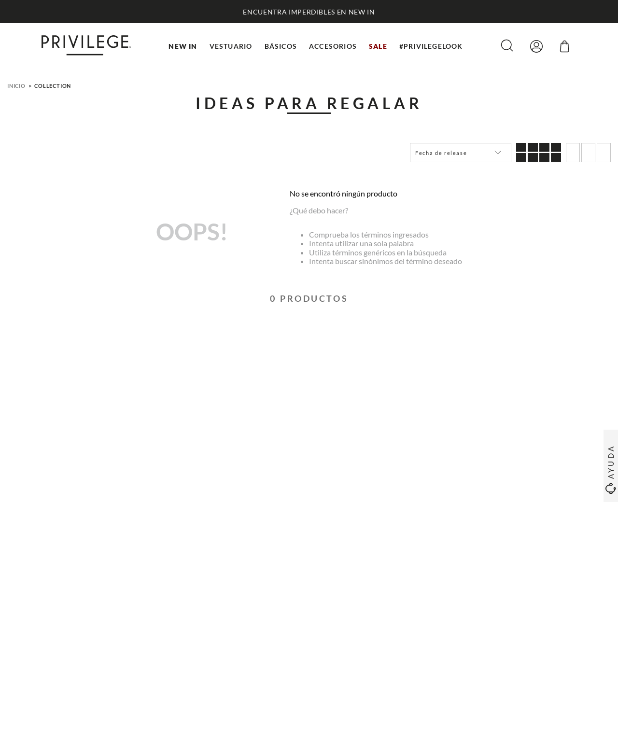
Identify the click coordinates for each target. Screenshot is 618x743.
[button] (507, 46)
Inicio (16, 86)
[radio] (538, 152)
